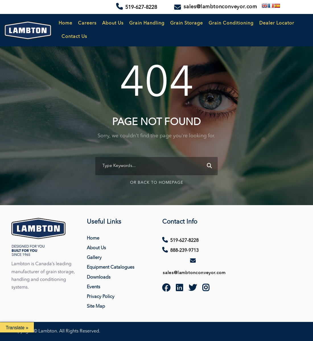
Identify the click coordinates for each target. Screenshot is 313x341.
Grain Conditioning (231, 23)
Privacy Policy (100, 297)
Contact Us (74, 36)
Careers (87, 23)
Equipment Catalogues (110, 267)
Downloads (98, 277)
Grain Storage (186, 23)
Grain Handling (146, 23)
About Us (112, 23)
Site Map (96, 306)
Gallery (94, 258)
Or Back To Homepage (156, 183)
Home (65, 23)
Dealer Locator (276, 23)
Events (93, 287)
